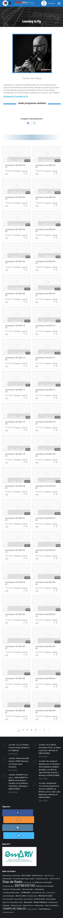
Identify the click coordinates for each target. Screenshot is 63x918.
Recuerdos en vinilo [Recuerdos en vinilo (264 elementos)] (16, 887)
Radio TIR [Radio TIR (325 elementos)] (6, 887)
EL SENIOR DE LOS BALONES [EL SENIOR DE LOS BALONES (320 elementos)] (42, 867)
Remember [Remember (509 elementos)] (28, 887)
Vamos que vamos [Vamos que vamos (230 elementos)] (8, 897)
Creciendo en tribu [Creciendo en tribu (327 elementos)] (42, 864)
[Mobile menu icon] (59, 3)
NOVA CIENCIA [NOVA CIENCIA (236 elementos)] (28, 884)
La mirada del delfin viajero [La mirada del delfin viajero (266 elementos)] (11, 878)
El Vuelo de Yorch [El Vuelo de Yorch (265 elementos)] (8, 871)
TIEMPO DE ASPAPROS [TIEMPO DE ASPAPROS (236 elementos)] (51, 891)
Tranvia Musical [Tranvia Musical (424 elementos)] (44, 894)
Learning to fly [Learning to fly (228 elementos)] (50, 878)
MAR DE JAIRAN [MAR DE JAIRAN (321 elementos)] (21, 881)
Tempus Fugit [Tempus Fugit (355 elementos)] (38, 891)
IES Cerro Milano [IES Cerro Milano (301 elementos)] (15, 874)
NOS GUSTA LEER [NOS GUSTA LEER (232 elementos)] (8, 884)
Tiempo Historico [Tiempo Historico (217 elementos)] (32, 894)
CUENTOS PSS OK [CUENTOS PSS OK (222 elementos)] (54, 864)
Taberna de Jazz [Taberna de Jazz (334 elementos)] (16, 891)
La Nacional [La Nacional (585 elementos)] (25, 878)
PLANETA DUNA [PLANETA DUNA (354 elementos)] (39, 884)
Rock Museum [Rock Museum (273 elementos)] (53, 887)
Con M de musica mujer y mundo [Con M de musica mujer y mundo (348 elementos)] (24, 864)
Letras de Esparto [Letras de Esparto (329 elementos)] (8, 881)
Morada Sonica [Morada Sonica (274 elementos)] (32, 881)
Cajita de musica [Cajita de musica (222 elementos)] (49, 861)
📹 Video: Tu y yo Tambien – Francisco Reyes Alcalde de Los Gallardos (19, 747)
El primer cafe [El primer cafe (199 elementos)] (27, 867)
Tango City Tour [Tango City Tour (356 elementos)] (28, 891)
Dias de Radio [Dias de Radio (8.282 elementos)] (12, 867)
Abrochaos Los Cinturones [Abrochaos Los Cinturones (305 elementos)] (11, 861)
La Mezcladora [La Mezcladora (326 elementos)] (39, 874)
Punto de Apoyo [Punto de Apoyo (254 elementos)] (51, 884)
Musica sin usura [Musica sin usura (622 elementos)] (45, 881)
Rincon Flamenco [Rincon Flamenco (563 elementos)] (40, 887)
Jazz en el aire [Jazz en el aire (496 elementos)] (27, 874)
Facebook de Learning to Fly (15, 96)
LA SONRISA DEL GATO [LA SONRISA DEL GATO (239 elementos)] (38, 878)
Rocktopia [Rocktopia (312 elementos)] (6, 891)
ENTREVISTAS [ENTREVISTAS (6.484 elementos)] (25, 870)
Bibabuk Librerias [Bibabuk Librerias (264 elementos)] (37, 861)
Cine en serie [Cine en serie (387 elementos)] (7, 864)
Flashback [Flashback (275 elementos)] (6, 874)
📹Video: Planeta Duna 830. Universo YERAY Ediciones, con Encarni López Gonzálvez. (19, 762)
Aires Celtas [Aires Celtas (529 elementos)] (26, 861)
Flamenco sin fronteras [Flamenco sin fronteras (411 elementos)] (44, 871)
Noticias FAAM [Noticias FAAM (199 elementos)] (18, 884)
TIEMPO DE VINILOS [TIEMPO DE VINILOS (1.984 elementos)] (14, 893)
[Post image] (4, 745)
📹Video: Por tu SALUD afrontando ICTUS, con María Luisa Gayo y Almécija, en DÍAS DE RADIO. (49, 749)
